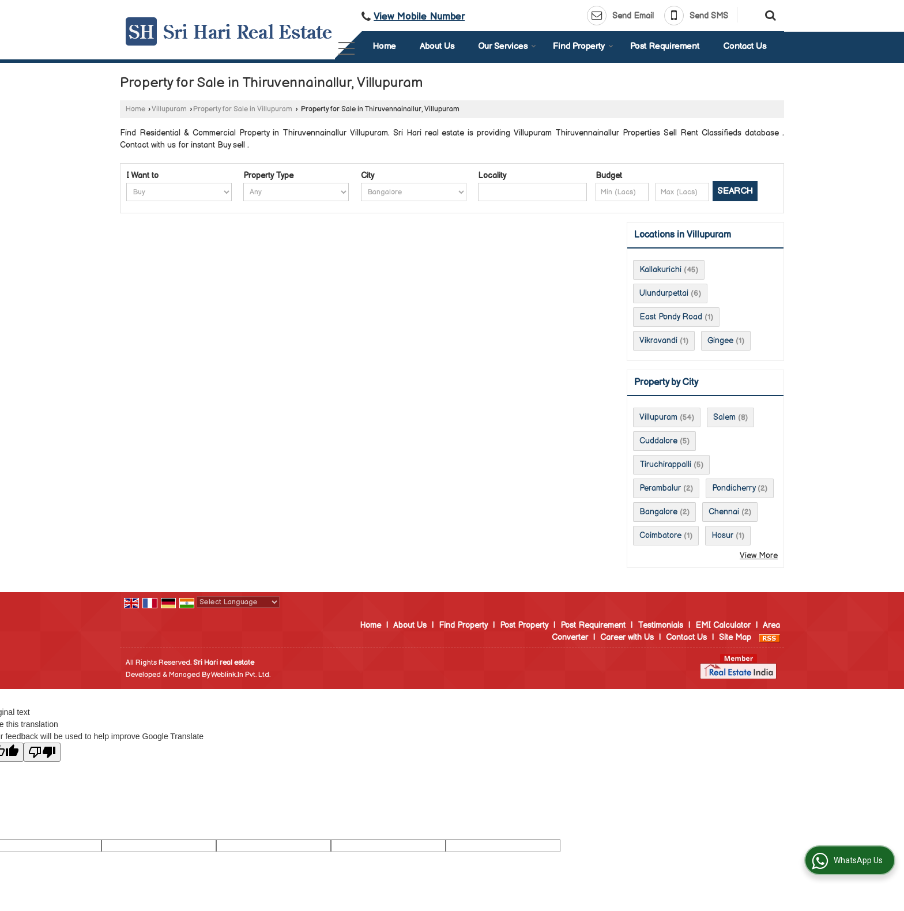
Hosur (722, 535)
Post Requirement (664, 46)
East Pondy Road (670, 317)
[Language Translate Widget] (238, 602)
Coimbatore (660, 535)
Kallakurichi (660, 269)
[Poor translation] (42, 752)
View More (759, 555)
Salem (724, 417)
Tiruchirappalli (665, 464)
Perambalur (660, 488)
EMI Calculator (723, 625)
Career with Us (627, 637)
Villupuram (169, 109)
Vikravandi (658, 340)
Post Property (524, 625)
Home (384, 46)
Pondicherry (733, 488)
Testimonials (660, 625)
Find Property (583, 46)
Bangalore (658, 512)
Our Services (507, 46)
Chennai (724, 512)
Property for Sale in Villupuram (242, 109)
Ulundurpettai (663, 293)
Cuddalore (658, 441)
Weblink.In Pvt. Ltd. (240, 675)
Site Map (735, 637)
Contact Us (744, 46)
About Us (437, 46)
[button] (419, 16)
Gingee (720, 340)
